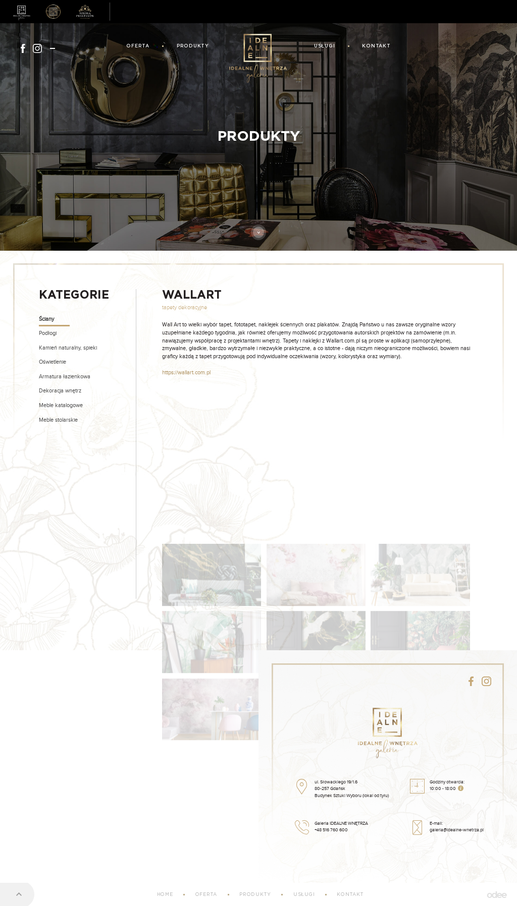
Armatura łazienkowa (64, 376)
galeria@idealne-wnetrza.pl (457, 830)
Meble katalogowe (61, 405)
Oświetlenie (52, 362)
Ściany (46, 319)
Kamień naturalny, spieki (68, 348)
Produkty (193, 46)
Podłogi (48, 333)
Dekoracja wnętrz (60, 390)
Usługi (324, 46)
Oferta (137, 46)
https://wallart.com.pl (186, 372)
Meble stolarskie (58, 420)
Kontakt (376, 46)
